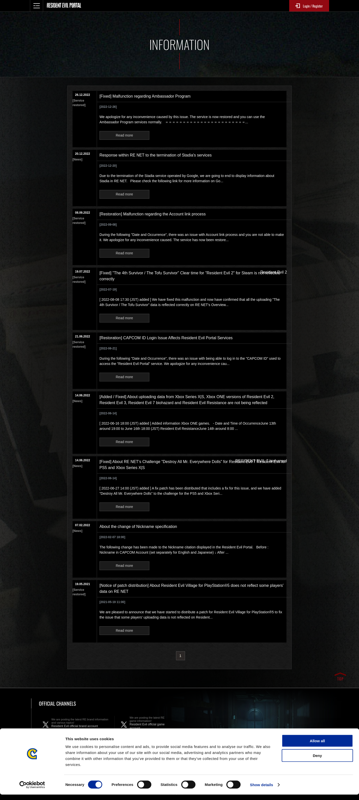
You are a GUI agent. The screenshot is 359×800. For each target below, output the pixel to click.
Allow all (317, 746)
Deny (317, 761)
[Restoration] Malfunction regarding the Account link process (152, 214)
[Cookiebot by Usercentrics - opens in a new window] (32, 790)
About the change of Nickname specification (138, 526)
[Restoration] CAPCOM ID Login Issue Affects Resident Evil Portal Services (166, 338)
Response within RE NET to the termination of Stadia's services (155, 155)
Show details (261, 790)
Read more (124, 135)
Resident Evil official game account (150, 724)
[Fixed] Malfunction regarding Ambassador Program (145, 96)
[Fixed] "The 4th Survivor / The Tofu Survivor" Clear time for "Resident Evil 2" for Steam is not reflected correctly (189, 276)
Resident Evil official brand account (80, 724)
